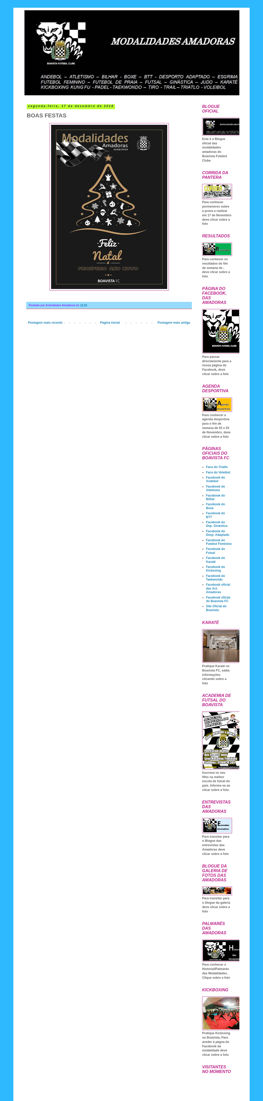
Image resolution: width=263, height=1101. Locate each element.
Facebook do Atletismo (215, 488)
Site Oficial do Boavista (216, 608)
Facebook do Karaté (215, 559)
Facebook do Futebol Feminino (219, 542)
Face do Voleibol (218, 472)
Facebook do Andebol (215, 479)
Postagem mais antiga (173, 322)
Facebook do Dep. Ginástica (216, 524)
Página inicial (110, 322)
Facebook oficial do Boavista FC (218, 599)
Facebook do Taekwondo (215, 577)
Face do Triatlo (217, 467)
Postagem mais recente (45, 322)
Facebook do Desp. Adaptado (217, 533)
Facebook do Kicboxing (215, 568)
